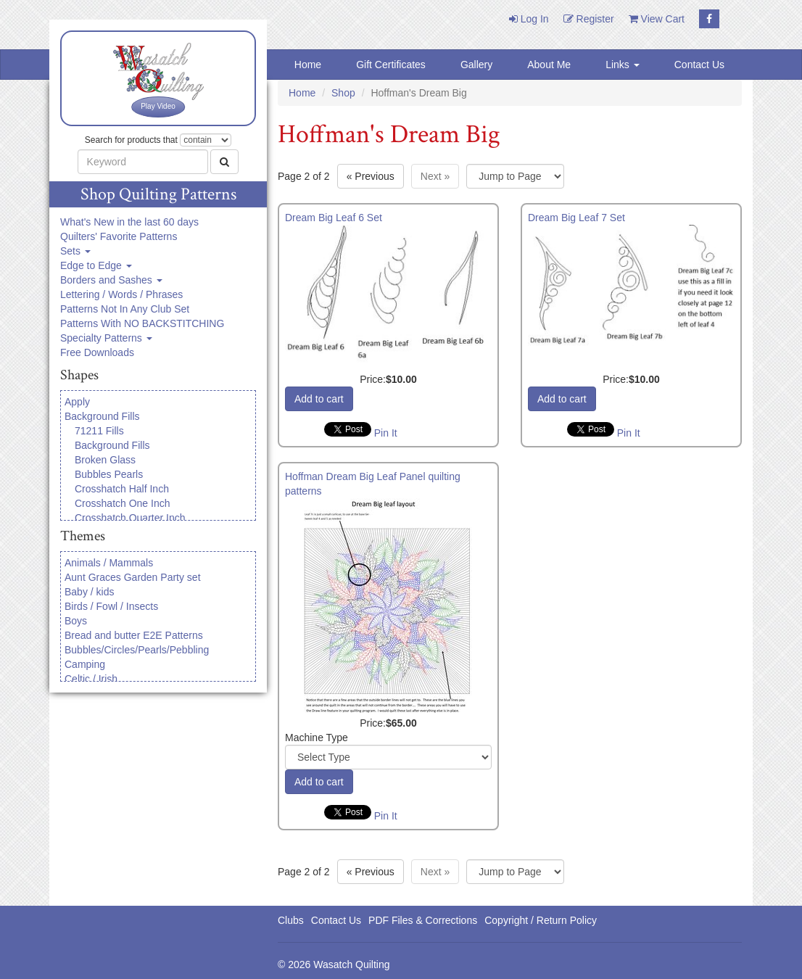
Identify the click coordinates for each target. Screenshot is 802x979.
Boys (76, 621)
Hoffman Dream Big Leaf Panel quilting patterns (372, 484)
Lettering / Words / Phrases (121, 294)
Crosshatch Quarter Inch (130, 518)
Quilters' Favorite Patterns (118, 236)
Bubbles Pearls (109, 474)
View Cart (657, 19)
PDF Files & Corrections (422, 920)
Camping (85, 664)
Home (307, 64)
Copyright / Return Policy (540, 920)
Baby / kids (89, 592)
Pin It (385, 433)
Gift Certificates (391, 64)
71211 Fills (99, 431)
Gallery (476, 64)
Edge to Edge (96, 265)
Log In (529, 19)
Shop (343, 93)
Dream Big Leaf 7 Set (576, 217)
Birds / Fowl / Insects (111, 606)
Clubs (291, 920)
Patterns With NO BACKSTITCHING (142, 323)
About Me (549, 64)
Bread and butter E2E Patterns (134, 635)
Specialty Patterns (106, 338)
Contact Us (699, 64)
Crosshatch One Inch (122, 503)
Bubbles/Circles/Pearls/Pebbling (137, 650)
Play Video (158, 106)
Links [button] (622, 64)
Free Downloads (97, 352)
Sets (75, 251)
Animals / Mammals (109, 563)
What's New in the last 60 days (129, 222)
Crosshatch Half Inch (122, 489)
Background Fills (102, 416)
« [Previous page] (370, 176)
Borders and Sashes (111, 280)
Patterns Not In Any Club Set (124, 309)
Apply (77, 402)
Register (588, 19)
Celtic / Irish (91, 679)
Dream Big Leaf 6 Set (333, 217)
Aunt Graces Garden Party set (133, 577)
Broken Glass (105, 460)
